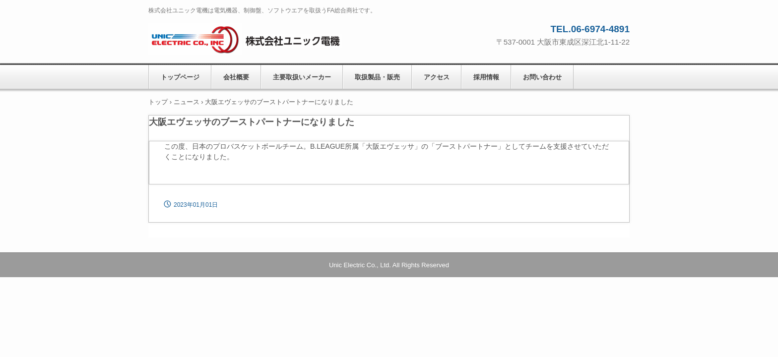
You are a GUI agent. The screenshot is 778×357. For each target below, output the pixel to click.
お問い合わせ (542, 77)
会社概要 (236, 77)
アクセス (437, 77)
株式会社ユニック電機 (260, 37)
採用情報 (486, 77)
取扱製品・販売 (377, 77)
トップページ (180, 77)
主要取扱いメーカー (302, 77)
